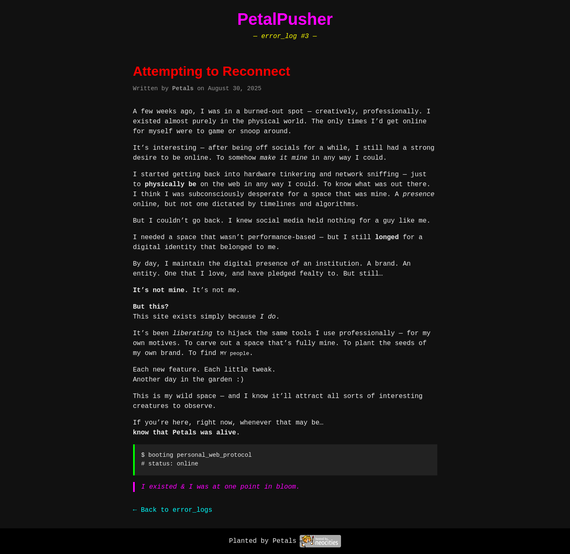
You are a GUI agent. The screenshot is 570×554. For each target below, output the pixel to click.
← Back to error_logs (172, 510)
